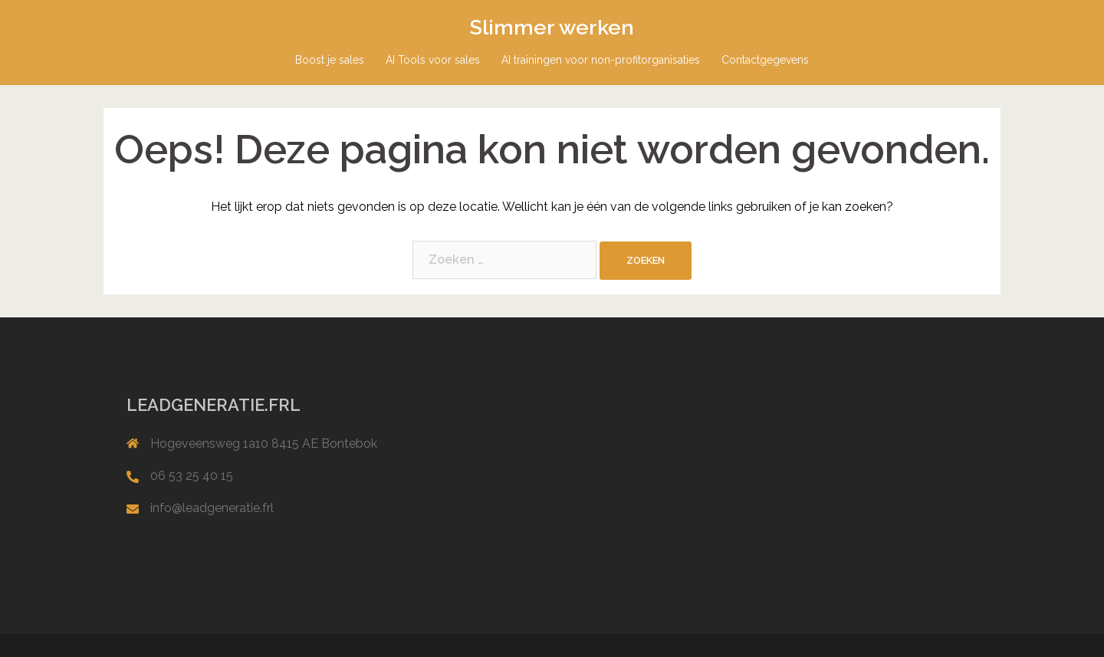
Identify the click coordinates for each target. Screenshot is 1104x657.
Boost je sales (329, 60)
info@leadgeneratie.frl (212, 508)
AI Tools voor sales (433, 60)
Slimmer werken (552, 27)
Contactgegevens (765, 60)
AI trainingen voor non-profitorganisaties (600, 60)
